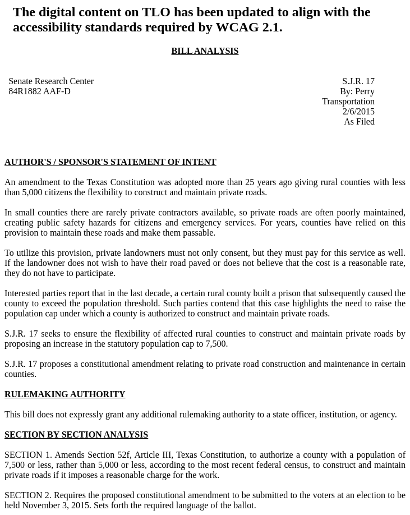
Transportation (348, 101)
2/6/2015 (359, 111)
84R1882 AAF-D (39, 91)
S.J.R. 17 (358, 81)
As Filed (359, 121)
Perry (365, 91)
